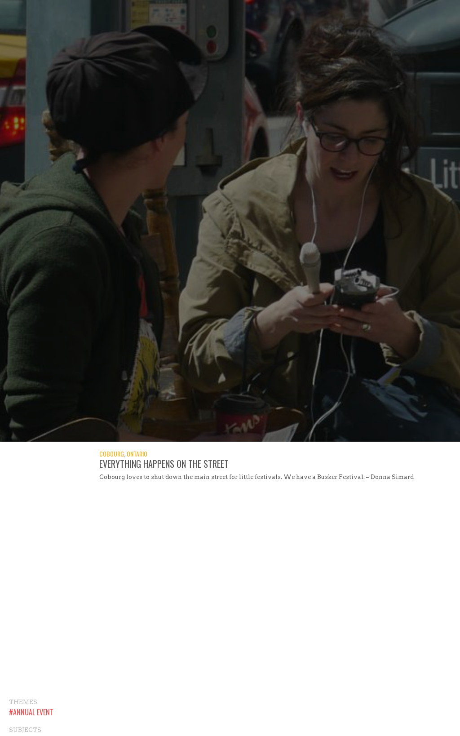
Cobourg (111, 453)
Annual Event (33, 712)
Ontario (137, 453)
